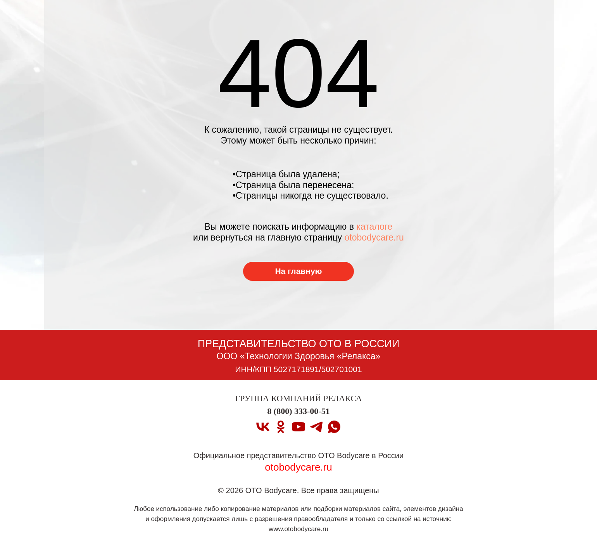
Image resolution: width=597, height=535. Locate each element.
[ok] (280, 427)
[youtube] (298, 427)
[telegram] (316, 427)
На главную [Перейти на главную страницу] (298, 271)
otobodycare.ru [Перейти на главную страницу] (298, 467)
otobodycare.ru (374, 237)
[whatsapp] (334, 427)
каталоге (374, 227)
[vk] (263, 427)
